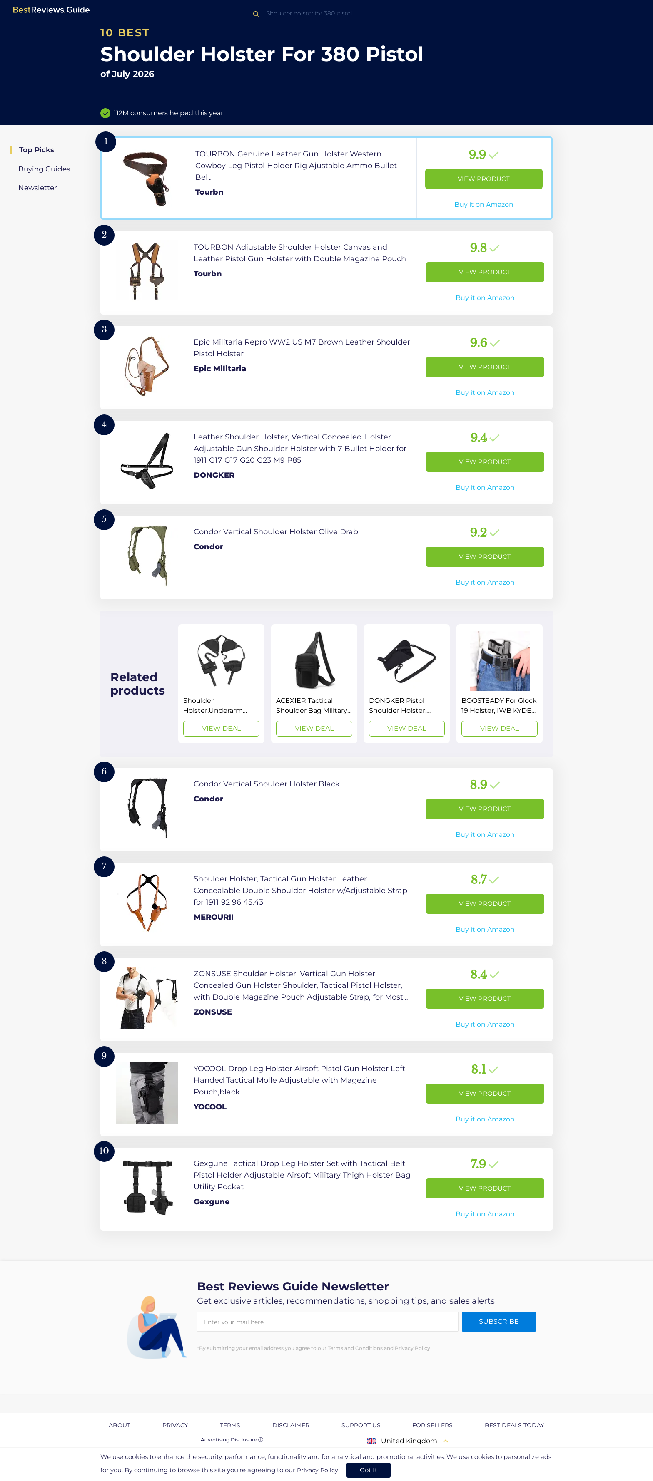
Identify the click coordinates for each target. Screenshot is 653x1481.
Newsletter (37, 188)
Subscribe (499, 1321)
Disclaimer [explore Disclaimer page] (290, 1425)
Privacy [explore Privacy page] (175, 1425)
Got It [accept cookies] (368, 1470)
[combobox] (326, 13)
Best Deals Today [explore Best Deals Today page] (514, 1425)
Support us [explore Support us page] (361, 1425)
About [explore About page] (119, 1425)
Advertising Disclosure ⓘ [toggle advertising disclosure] (232, 1439)
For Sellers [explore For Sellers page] (432, 1425)
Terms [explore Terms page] (230, 1425)
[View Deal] (221, 683)
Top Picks (36, 150)
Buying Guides (44, 169)
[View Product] (326, 178)
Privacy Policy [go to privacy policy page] (317, 1470)
